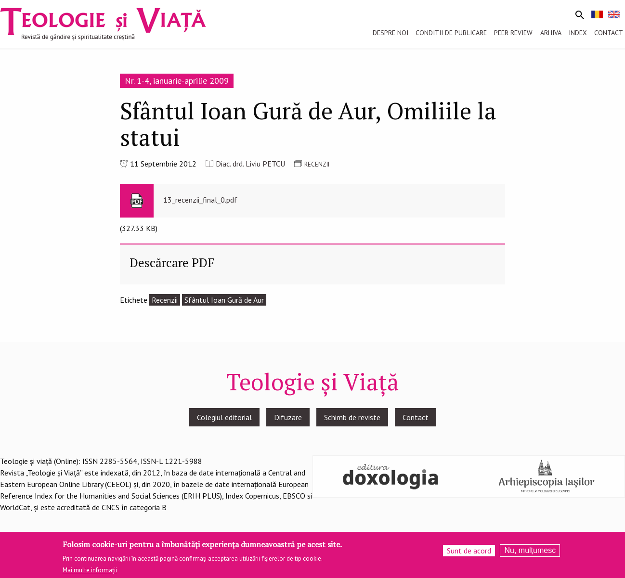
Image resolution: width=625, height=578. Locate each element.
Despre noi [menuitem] (390, 32)
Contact (416, 417)
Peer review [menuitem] (513, 32)
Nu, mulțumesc (530, 554)
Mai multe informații (90, 573)
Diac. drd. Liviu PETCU (250, 163)
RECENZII (316, 164)
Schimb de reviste (352, 417)
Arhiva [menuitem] (550, 32)
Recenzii (165, 300)
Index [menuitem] (578, 32)
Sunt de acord (469, 554)
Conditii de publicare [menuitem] (451, 32)
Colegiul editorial (224, 417)
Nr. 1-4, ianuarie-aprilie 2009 (177, 80)
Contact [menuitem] (608, 32)
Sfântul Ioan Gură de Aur (224, 300)
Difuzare (288, 417)
